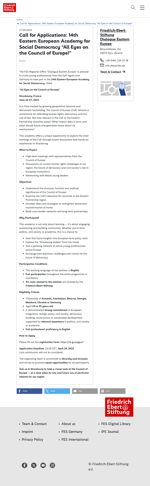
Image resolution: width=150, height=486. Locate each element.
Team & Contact (110, 72)
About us (68, 424)
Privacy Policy (32, 439)
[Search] (134, 7)
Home (20, 19)
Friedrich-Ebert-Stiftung (113, 32)
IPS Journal (110, 431)
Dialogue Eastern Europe (114, 41)
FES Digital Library (116, 424)
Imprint (27, 431)
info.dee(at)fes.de (115, 65)
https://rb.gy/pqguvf (71, 342)
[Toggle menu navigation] (142, 7)
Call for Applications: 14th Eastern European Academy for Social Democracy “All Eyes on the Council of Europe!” (76, 23)
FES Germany (72, 431)
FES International (75, 439)
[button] (29, 391)
